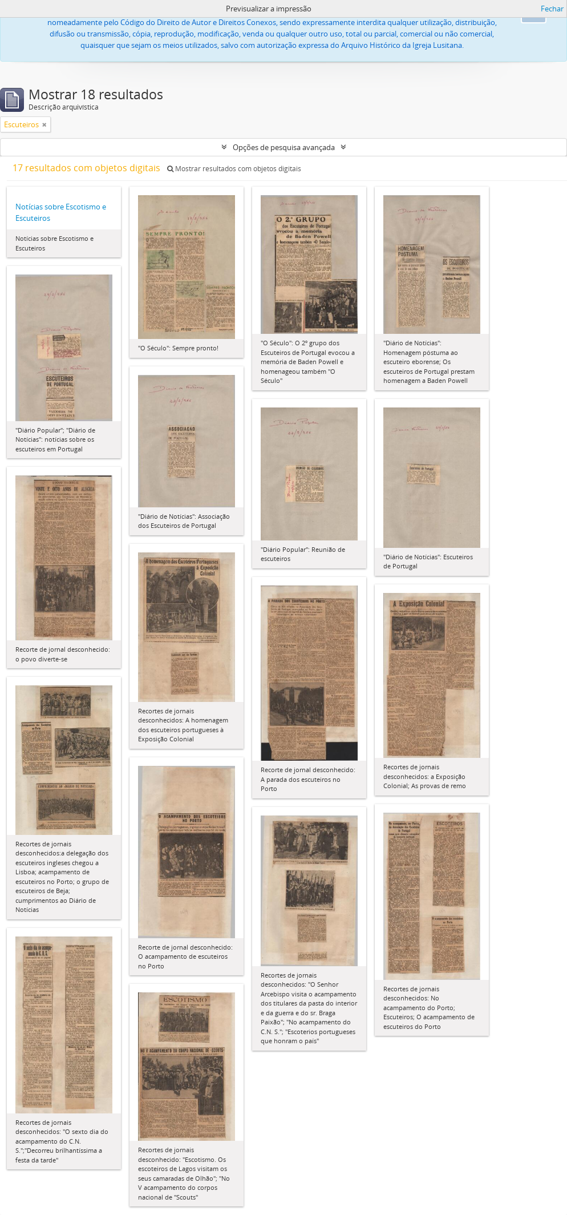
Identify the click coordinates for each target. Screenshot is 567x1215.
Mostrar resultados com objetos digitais (234, 168)
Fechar (552, 8)
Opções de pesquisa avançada (284, 147)
